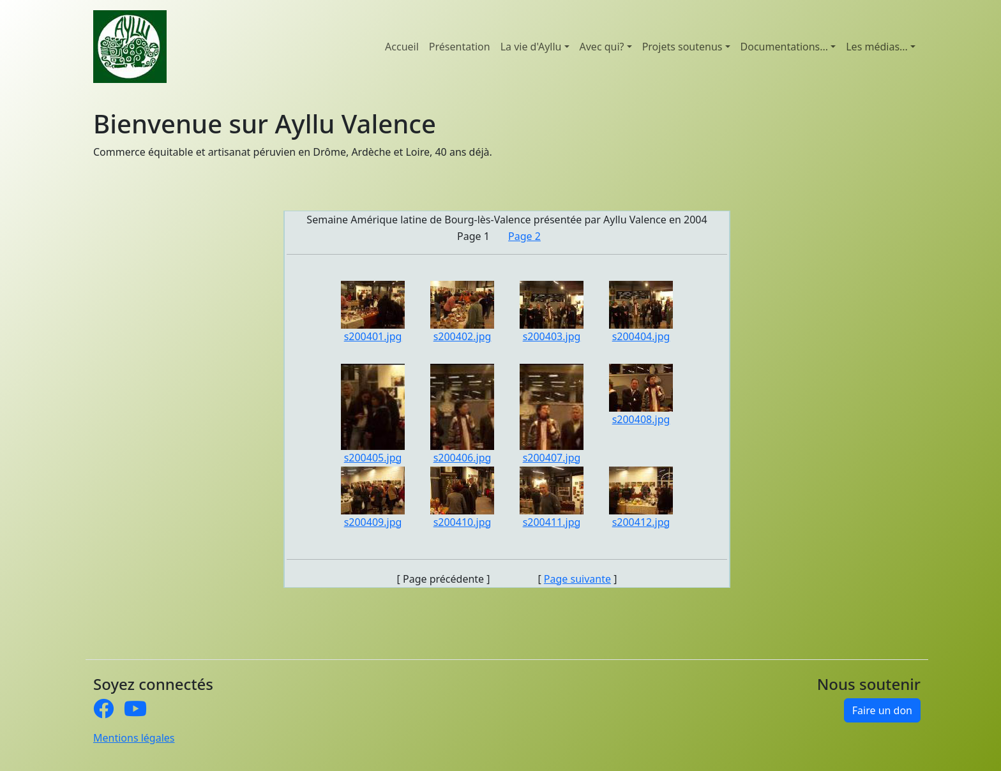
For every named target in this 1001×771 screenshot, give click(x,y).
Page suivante (577, 579)
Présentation (459, 47)
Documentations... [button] (785, 47)
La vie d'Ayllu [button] (531, 47)
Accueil (402, 47)
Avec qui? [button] (602, 47)
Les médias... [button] (877, 47)
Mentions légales (134, 738)
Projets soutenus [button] (682, 47)
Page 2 (524, 236)
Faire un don (882, 710)
